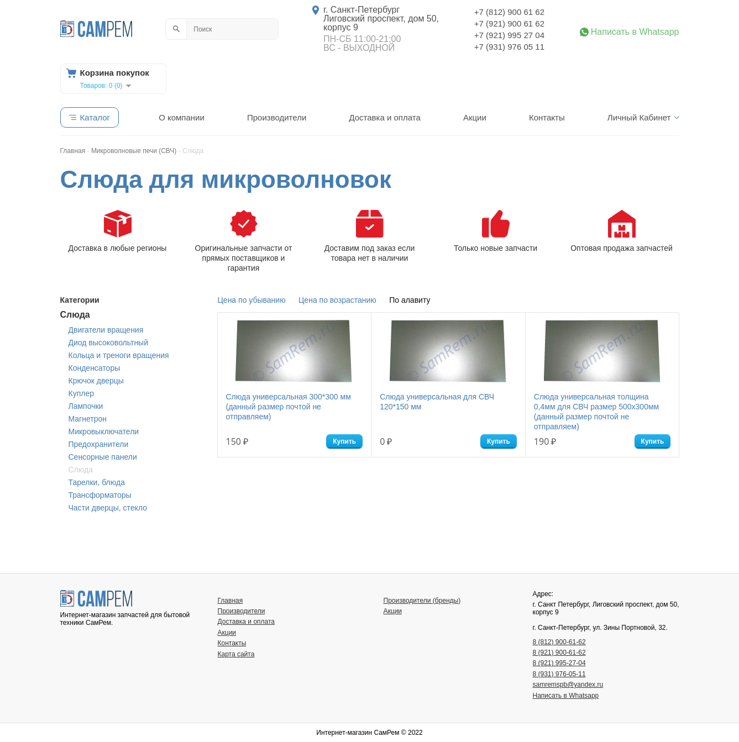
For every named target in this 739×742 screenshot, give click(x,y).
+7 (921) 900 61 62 (509, 23)
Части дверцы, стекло (108, 507)
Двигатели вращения (106, 329)
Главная (230, 600)
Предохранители (99, 444)
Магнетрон (88, 418)
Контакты (547, 117)
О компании (182, 117)
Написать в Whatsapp (635, 32)
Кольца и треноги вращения (119, 355)
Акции (474, 117)
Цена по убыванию (252, 300)
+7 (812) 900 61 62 (509, 12)
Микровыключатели (104, 431)
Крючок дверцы (96, 380)
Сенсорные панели (103, 456)
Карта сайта (236, 654)
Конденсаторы (94, 368)
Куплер (81, 393)
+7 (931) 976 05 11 (509, 46)
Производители (276, 117)
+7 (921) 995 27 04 (509, 35)
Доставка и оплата (384, 117)
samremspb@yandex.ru (568, 684)
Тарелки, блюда (97, 482)
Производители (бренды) (422, 600)
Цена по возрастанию (337, 300)
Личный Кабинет (639, 117)
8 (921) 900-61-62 (559, 652)
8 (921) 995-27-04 (559, 663)
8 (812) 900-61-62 (559, 642)
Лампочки (86, 406)
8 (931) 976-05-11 (559, 674)
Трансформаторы (100, 495)
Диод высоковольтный (109, 342)
